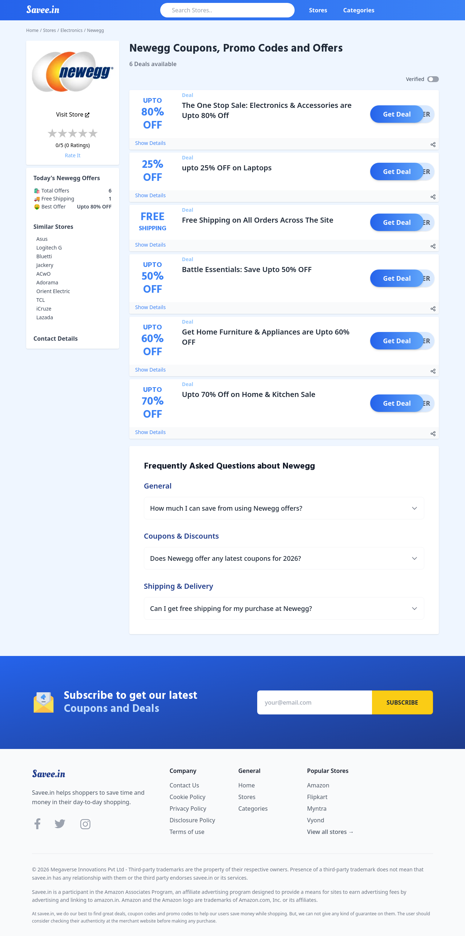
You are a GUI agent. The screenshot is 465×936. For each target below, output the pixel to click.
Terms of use (187, 832)
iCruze (43, 308)
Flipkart (317, 797)
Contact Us (184, 785)
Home (32, 30)
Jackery (44, 265)
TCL (40, 299)
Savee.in (48, 774)
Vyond (315, 820)
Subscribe (402, 702)
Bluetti (44, 256)
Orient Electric (53, 291)
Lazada (44, 317)
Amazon (318, 785)
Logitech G (49, 247)
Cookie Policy (188, 797)
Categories (359, 10)
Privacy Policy (188, 809)
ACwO (43, 273)
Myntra (317, 809)
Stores (318, 10)
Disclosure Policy (192, 820)
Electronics (72, 30)
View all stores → (330, 832)
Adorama (47, 282)
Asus (42, 238)
